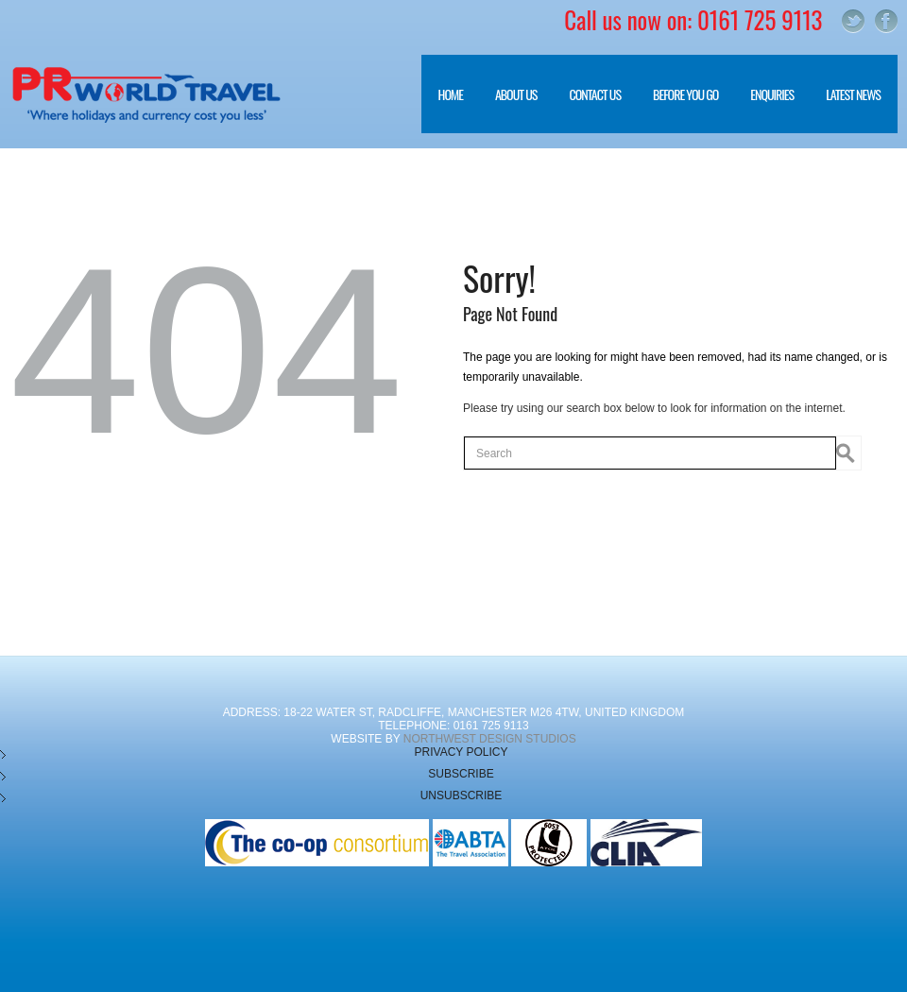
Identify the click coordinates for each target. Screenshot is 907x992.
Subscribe (460, 773)
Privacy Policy (461, 752)
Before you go (677, 108)
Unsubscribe (461, 795)
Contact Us (595, 94)
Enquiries (772, 94)
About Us (508, 108)
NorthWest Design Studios (489, 738)
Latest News (853, 94)
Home (450, 94)
